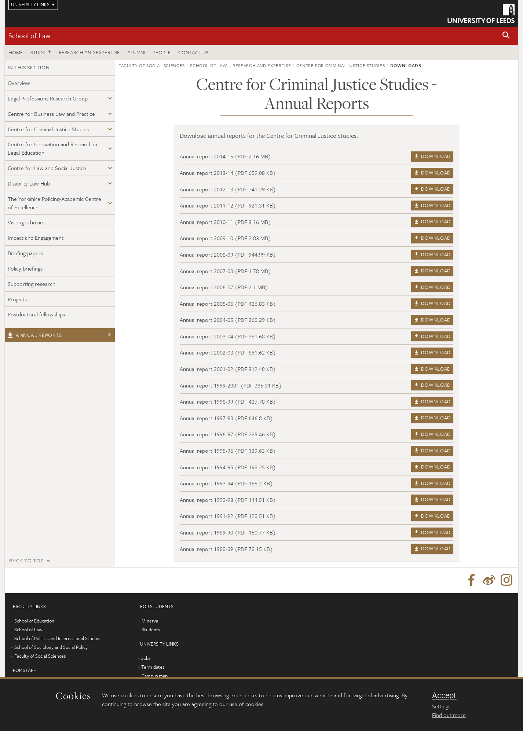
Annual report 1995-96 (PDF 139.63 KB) (228, 451)
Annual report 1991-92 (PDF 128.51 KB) (228, 516)
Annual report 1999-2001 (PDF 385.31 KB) (231, 385)
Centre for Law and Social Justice (47, 168)
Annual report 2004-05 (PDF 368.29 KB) (228, 320)
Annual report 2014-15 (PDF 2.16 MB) (225, 156)
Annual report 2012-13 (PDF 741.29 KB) (228, 189)
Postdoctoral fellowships (36, 314)
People (162, 52)
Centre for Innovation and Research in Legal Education (52, 148)
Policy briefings (25, 268)
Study (37, 52)
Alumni (136, 52)
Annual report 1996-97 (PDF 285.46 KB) (228, 434)
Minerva (150, 620)
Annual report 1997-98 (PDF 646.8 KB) (226, 418)
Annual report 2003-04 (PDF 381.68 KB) (228, 336)
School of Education (34, 620)
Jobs (145, 658)
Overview (19, 83)
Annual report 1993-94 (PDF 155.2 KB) (226, 483)
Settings (441, 706)
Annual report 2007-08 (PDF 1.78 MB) (225, 271)
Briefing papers (25, 253)
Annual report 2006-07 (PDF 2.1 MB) (224, 287)
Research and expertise (89, 52)
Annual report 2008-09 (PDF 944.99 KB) (228, 254)
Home (15, 52)
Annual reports (35, 335)
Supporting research (31, 284)
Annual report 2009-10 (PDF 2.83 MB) (225, 238)
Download (432, 156)
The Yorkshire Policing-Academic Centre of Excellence (54, 203)
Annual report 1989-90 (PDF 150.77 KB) (228, 532)
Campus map (155, 675)
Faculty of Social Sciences (151, 65)
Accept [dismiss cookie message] (444, 695)
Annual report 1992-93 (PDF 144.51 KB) (228, 500)
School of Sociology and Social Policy (51, 647)
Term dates (152, 667)
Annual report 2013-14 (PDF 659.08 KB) (228, 173)
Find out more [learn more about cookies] (449, 715)
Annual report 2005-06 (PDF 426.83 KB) (228, 304)
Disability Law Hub (29, 183)
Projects (17, 299)
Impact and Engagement (35, 238)
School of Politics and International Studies (57, 638)
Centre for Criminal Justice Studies (48, 129)
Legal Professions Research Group (48, 98)
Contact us (193, 52)
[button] (506, 35)
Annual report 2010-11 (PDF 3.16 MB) (225, 222)
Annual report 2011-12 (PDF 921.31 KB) (228, 205)
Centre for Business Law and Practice (51, 114)
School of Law (29, 35)
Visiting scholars (26, 222)
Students (151, 629)
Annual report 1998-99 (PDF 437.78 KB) (228, 401)
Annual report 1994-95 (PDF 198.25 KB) (228, 467)
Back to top (26, 560)
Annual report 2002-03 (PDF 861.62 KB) (228, 352)
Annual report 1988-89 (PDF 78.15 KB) (226, 549)
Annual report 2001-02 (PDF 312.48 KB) (228, 369)
